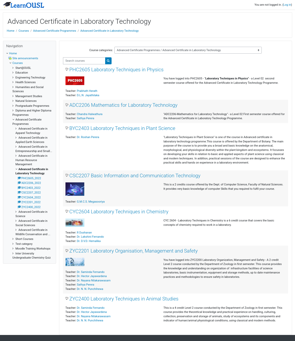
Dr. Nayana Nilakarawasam (93, 280)
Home (10, 30)
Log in (287, 4)
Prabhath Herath (87, 91)
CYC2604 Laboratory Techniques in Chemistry (119, 211)
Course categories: (101, 50)
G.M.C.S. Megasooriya (91, 201)
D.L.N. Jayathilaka (88, 95)
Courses (24, 30)
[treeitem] (29, 155)
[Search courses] (84, 60)
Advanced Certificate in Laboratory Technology (109, 30)
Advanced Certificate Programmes (54, 30)
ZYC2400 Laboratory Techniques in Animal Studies (124, 299)
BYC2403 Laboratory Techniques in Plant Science (122, 128)
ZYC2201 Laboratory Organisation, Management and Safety (133, 251)
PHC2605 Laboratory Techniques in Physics (116, 69)
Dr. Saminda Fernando (90, 272)
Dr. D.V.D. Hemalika (88, 241)
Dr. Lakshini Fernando (90, 236)
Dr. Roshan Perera (88, 137)
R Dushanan (84, 232)
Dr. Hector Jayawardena (92, 276)
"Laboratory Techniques (178, 137)
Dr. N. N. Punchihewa (90, 289)
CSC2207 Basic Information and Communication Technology (135, 175)
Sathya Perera (85, 118)
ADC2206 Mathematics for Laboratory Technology (123, 105)
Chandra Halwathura (89, 114)
